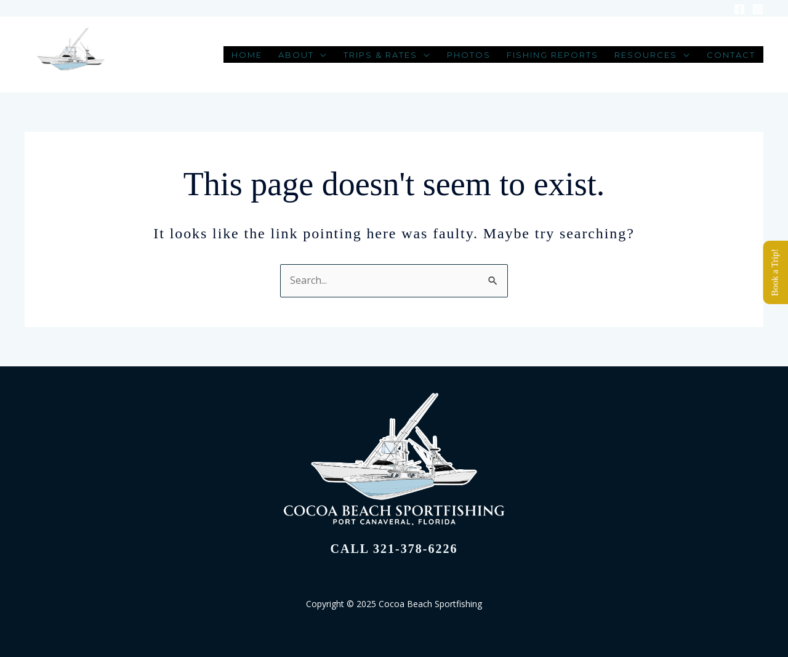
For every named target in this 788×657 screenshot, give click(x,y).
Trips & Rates (380, 55)
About (296, 55)
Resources (645, 55)
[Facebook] (739, 9)
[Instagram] (757, 9)
